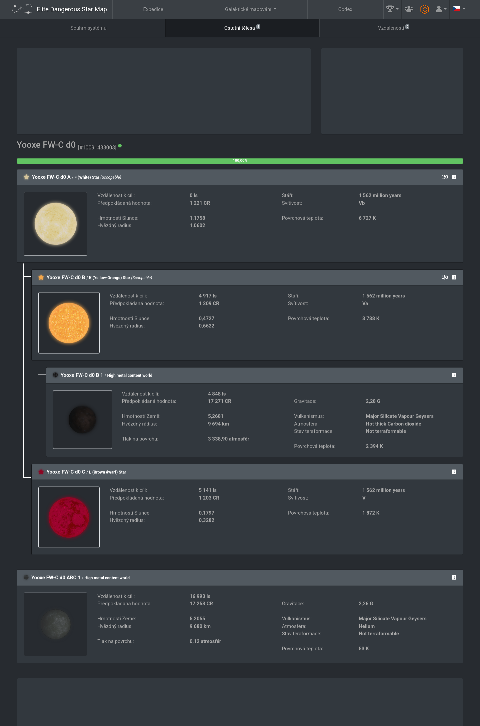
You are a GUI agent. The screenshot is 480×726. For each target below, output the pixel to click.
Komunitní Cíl (310, 701)
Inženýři (359, 701)
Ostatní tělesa (242, 27)
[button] (392, 9)
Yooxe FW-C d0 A (51, 177)
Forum (355, 718)
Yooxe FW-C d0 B (66, 277)
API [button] (447, 701)
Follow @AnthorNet (205, 718)
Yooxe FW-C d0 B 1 (82, 375)
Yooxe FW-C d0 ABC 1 (56, 578)
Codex (345, 9)
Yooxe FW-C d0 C (66, 472)
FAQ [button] (221, 701)
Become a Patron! (248, 718)
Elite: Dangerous (30, 705)
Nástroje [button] (403, 701)
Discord (331, 718)
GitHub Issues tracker (293, 718)
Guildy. (263, 701)
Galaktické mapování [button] (249, 9)
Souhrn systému (89, 28)
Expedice (153, 9)
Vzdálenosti (393, 27)
